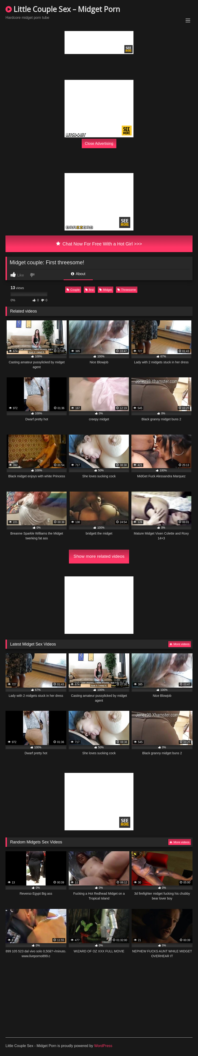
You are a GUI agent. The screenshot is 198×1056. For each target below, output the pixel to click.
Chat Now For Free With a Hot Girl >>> (99, 243)
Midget (105, 289)
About (78, 274)
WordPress (103, 1046)
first (89, 289)
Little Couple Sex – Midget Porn (63, 9)
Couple (73, 289)
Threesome (126, 289)
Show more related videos (99, 556)
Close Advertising (99, 143)
